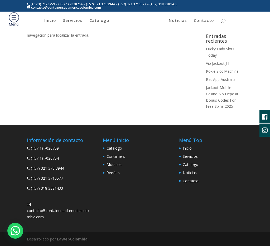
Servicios (73, 20)
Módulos (114, 164)
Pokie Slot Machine (222, 71)
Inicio (50, 20)
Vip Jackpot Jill (217, 63)
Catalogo (99, 20)
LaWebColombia (72, 239)
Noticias (178, 20)
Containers (116, 156)
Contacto (204, 20)
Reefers (113, 172)
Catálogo (114, 148)
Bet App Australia (220, 79)
